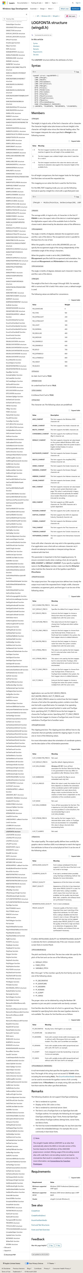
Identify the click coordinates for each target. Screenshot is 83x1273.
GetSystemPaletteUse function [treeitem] (16, 713)
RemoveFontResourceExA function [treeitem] (17, 1012)
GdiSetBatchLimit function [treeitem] (14, 446)
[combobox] (15, 19)
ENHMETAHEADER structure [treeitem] (15, 308)
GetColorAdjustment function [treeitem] (16, 536)
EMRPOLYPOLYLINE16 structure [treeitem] (16, 207)
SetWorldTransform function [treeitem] (15, 1192)
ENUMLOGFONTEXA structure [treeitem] (16, 344)
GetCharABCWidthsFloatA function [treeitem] (14, 483)
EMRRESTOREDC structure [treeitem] (15, 216)
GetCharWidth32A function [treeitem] (15, 509)
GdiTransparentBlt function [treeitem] (15, 449)
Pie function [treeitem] (10, 923)
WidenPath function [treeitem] (12, 1241)
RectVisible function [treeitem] (12, 1000)
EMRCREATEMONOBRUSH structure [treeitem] (15, 102)
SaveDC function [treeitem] (11, 1054)
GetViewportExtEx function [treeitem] (15, 765)
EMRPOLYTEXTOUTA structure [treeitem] (16, 210)
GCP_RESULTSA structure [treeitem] (14, 424)
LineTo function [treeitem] (11, 822)
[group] (56, 202)
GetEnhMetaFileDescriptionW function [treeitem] (16, 576)
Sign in (78, 3)
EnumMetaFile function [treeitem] (13, 360)
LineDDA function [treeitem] (12, 816)
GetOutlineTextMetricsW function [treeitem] (17, 670)
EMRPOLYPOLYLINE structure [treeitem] (16, 204)
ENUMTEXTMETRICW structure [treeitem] (16, 369)
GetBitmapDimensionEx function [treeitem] (16, 461)
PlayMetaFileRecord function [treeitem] (15, 936)
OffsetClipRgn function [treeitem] (13, 887)
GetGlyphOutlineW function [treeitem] (15, 611)
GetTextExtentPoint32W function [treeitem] (17, 737)
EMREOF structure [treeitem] (12, 116)
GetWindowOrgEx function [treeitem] (15, 774)
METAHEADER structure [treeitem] (14, 859)
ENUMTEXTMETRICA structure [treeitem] (16, 366)
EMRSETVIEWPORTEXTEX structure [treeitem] (14, 277)
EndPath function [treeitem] (12, 305)
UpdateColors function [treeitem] (13, 1235)
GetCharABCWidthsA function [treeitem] (16, 479)
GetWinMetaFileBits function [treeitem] (15, 777)
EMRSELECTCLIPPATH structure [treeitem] (16, 228)
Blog (28, 1268)
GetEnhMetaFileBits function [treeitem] (15, 567)
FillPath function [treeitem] (11, 406)
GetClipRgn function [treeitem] (12, 533)
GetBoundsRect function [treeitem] (14, 470)
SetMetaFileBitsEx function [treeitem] (15, 1131)
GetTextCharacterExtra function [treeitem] (16, 719)
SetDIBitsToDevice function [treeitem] (15, 1113)
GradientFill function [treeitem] (12, 801)
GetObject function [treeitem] (12, 654)
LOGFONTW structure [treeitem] (13, 835)
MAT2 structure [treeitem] (11, 856)
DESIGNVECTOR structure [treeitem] (14, 27)
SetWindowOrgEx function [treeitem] (15, 1186)
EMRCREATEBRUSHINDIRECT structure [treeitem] (15, 80)
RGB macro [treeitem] (10, 1036)
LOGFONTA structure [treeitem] (13, 832)
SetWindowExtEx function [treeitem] (14, 1183)
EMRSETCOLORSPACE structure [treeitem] (16, 249)
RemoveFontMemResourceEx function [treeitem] (15, 1004)
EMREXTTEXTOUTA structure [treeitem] (15, 137)
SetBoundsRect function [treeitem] (14, 1091)
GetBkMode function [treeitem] (13, 467)
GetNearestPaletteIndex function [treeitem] (17, 651)
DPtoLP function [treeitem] (11, 40)
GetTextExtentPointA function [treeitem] (15, 740)
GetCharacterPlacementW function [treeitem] (14, 504)
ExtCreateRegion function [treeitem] (14, 381)
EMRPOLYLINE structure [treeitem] (14, 198)
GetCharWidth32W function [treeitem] (15, 512)
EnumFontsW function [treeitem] (13, 338)
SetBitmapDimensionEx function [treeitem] (16, 1082)
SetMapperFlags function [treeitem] (14, 1128)
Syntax (35, 43)
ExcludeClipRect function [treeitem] (14, 375)
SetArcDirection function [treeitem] (14, 1076)
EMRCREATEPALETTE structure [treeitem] (16, 107)
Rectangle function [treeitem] (12, 994)
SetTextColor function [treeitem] (13, 1171)
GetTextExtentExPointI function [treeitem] (16, 728)
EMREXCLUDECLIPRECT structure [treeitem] (17, 119)
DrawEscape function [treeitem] (13, 43)
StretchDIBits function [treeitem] (13, 1198)
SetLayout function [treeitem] (12, 1122)
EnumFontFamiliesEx (66, 1076)
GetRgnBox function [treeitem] (12, 694)
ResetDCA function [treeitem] (12, 1024)
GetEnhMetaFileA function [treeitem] (14, 564)
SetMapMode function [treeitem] (13, 1125)
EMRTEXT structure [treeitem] (12, 299)
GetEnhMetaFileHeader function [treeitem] (16, 581)
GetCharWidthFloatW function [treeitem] (16, 521)
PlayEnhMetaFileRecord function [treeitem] (16, 930)
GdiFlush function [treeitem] (12, 436)
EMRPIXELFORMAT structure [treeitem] (15, 185)
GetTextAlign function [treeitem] (13, 716)
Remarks (36, 49)
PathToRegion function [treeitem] (13, 920)
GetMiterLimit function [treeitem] (13, 645)
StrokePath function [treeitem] (12, 1204)
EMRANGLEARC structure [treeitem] (14, 58)
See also (36, 55)
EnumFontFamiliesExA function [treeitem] (16, 326)
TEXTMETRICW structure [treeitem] (14, 1211)
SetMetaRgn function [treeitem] (13, 1134)
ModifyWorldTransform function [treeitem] (16, 868)
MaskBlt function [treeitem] (11, 853)
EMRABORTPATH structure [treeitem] (15, 52)
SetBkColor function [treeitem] (12, 1085)
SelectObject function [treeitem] (13, 1070)
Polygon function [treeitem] (11, 954)
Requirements (37, 52)
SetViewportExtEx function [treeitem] (14, 1177)
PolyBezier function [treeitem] (12, 945)
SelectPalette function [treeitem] (13, 1073)
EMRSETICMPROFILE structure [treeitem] (16, 258)
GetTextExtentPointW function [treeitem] (16, 746)
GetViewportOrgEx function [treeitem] (15, 768)
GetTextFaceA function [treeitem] (13, 749)
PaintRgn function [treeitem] (12, 905)
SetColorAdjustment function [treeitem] (15, 1097)
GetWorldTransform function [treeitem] (15, 780)
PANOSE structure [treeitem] (12, 914)
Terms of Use (6, 1272)
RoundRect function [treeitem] (12, 1051)
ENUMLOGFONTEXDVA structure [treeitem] (17, 347)
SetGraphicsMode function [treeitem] (15, 1119)
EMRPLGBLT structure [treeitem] (13, 188)
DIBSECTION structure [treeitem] (13, 30)
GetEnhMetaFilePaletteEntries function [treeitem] (16, 585)
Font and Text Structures (40, 1225)
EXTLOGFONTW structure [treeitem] (14, 390)
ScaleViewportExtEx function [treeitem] (15, 1057)
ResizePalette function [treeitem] (13, 1030)
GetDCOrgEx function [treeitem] (13, 548)
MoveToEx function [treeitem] (12, 871)
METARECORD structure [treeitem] (14, 862)
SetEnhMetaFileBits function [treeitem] (15, 1116)
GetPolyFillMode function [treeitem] (14, 682)
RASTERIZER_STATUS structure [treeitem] (16, 988)
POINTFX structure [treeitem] (12, 942)
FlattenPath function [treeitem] (13, 415)
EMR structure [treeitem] (11, 49)
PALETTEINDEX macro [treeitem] (13, 908)
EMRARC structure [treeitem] (12, 61)
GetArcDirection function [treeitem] (14, 452)
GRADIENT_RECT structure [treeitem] (15, 795)
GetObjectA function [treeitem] (13, 657)
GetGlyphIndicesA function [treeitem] (15, 602)
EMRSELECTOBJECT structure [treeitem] (15, 231)
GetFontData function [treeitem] (13, 593)
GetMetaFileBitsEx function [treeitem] (15, 636)
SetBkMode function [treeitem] (13, 1088)
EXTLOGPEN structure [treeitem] (13, 393)
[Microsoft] (4, 3)
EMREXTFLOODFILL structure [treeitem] (16, 131)
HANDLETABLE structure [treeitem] (14, 804)
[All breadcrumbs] (33, 16)
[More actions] (79, 16)
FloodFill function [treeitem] (11, 418)
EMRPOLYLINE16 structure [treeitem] (15, 201)
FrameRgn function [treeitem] (12, 421)
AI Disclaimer (6, 1268)
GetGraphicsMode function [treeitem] (15, 614)
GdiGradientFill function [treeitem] (14, 442)
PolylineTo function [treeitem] (12, 960)
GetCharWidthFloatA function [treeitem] (16, 518)
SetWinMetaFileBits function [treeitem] (15, 1189)
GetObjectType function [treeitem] (14, 660)
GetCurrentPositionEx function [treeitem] (16, 542)
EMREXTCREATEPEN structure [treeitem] (16, 128)
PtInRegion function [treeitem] (12, 982)
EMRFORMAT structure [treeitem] (13, 146)
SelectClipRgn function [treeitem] (13, 1067)
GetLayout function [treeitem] (12, 627)
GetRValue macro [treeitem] (12, 700)
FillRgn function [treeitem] (11, 409)
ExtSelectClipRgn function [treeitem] (14, 396)
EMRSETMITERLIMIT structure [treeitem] (16, 264)
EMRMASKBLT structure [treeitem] (14, 174)
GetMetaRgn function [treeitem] (13, 642)
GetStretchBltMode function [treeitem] (15, 706)
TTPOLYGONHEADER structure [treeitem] (16, 1229)
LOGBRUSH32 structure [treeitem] (14, 829)
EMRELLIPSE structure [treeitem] (13, 113)
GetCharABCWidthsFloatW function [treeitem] (15, 489)
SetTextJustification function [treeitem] (15, 1174)
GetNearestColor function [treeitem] (14, 648)
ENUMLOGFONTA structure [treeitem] (15, 341)
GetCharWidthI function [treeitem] (14, 524)
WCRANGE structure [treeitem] (13, 1238)
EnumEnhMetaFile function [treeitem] (15, 320)
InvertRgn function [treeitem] (12, 810)
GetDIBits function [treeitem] (12, 561)
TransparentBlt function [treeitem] (14, 1220)
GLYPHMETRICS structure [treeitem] (14, 783)
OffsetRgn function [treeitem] (12, 890)
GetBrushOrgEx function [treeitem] (14, 473)
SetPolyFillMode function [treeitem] (14, 1149)
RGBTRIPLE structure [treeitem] (13, 1042)
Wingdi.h (56, 16)
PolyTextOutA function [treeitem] (13, 972)
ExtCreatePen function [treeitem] (13, 378)
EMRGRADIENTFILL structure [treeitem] (15, 164)
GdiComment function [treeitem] (13, 433)
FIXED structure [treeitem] (11, 412)
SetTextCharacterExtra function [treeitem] (16, 1168)
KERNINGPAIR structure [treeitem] (14, 813)
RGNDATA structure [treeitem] (12, 1045)
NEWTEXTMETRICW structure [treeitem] (16, 884)
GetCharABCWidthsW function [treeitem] (16, 497)
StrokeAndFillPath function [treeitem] (15, 1201)
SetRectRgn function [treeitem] (13, 1152)
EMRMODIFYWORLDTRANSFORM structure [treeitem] (17, 178)
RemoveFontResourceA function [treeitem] (16, 1009)
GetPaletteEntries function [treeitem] (14, 673)
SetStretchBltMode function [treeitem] (15, 1159)
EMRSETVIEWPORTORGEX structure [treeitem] (14, 282)
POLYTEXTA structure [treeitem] (13, 969)
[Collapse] (26, 14)
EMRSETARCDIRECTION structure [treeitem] (17, 237)
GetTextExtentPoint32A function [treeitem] (16, 734)
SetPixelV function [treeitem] (12, 1146)
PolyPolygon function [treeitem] (13, 963)
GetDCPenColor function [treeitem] (14, 551)
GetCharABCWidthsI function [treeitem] (15, 494)
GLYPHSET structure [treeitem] (12, 786)
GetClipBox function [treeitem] (12, 530)
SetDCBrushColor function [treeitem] (15, 1100)
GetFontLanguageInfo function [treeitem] (16, 596)
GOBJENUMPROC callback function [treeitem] (15, 790)
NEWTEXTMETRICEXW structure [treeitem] (16, 881)
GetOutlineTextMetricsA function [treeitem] (17, 667)
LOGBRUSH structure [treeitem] (13, 825)
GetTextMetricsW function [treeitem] (14, 762)
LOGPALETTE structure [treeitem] (13, 838)
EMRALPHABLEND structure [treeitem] (15, 55)
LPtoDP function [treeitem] (11, 844)
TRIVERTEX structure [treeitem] (12, 1223)
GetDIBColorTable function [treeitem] (15, 558)
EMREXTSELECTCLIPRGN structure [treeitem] (17, 134)
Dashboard (75, 9)
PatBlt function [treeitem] (11, 917)
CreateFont (35, 1211)
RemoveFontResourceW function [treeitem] (17, 1021)
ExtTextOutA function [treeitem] (13, 399)
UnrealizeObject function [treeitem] (14, 1232)
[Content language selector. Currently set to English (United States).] (12, 1263)
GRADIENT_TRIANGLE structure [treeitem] (16, 798)
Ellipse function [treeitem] (11, 46)
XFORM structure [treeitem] (12, 1244)
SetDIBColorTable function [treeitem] (14, 1106)
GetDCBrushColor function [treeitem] (15, 545)
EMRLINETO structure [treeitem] (13, 171)
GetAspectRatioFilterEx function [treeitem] (16, 455)
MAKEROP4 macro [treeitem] (12, 850)
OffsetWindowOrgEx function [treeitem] (15, 896)
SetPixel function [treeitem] (11, 1143)
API (38, 16)
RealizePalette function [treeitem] (13, 991)
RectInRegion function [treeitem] (13, 997)
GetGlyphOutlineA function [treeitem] (15, 608)
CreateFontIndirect (38, 1215)
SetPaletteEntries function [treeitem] (14, 1140)
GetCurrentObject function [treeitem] (15, 539)
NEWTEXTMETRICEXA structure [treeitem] (16, 878)
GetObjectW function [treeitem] (13, 664)
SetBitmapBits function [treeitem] (13, 1079)
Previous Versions (19, 1268)
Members (36, 46)
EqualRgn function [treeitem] (12, 372)
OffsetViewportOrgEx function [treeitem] (16, 893)
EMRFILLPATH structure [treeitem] (14, 140)
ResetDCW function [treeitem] (12, 1027)
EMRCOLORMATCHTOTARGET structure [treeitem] (16, 74)
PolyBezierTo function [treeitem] (13, 948)
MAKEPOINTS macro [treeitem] (13, 847)
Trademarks (16, 1272)
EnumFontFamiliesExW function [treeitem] (16, 329)
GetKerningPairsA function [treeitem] (15, 621)
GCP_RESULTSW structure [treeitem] (14, 427)
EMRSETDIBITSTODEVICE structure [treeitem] (14, 253)
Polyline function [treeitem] (11, 957)
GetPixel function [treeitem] (11, 679)
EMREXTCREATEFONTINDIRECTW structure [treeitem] (17, 123)
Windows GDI (45, 16)
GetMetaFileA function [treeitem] (13, 633)
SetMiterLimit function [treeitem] (13, 1137)
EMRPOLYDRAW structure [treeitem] (14, 192)
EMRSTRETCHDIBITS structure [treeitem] (16, 296)
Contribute (37, 1268)
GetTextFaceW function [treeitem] (13, 752)
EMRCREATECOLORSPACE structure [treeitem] (14, 85)
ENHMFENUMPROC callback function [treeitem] (15, 315)
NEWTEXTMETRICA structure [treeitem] (15, 874)
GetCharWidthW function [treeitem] (14, 527)
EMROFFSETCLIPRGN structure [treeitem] (16, 182)
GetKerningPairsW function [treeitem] (15, 624)
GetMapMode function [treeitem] (13, 630)
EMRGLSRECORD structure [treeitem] (15, 161)
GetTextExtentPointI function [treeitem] (15, 743)
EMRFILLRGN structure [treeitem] (13, 143)
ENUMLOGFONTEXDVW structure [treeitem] (17, 350)
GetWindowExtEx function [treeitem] (14, 771)
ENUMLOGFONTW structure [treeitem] (15, 357)
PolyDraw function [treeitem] (12, 951)
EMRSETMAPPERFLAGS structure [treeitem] (17, 261)
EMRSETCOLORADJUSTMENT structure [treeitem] (16, 244)
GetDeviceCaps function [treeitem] (14, 555)
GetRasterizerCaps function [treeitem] (15, 688)
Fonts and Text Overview (40, 1229)
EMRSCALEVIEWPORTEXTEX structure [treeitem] (15, 223)
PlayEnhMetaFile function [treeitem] (14, 927)
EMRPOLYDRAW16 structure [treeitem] (15, 195)
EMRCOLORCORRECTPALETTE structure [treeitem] (16, 68)
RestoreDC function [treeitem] (12, 1033)
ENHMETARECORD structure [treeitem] (15, 311)
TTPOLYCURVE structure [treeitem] (14, 1226)
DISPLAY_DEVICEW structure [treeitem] (15, 37)
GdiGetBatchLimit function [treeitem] (15, 439)
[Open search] (73, 3)
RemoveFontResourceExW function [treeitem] (14, 1016)
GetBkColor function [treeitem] (13, 464)
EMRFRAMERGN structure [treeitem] (14, 150)
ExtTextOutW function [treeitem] (13, 403)
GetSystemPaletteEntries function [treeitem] (17, 709)
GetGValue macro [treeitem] (12, 618)
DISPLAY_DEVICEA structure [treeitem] (15, 33)
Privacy (46, 1268)
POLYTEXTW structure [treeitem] (13, 979)
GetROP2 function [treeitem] (12, 697)
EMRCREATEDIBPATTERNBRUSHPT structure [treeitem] (17, 97)
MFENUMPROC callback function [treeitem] (17, 865)
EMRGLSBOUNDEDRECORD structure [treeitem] (15, 157)
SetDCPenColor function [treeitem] (14, 1103)
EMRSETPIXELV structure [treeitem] (14, 273)
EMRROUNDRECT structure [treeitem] (15, 219)
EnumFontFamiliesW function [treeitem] (15, 332)
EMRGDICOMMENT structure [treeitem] (16, 153)
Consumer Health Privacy (61, 1268)
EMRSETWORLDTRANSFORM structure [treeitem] (15, 288)
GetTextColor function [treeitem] (13, 722)
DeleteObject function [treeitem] (13, 24)
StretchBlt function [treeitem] (12, 1195)
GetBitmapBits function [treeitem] (13, 458)
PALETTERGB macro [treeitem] (12, 911)
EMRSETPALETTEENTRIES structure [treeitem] (14, 268)
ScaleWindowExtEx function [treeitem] (15, 1061)
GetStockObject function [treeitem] (14, 703)
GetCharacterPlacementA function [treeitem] (17, 500)
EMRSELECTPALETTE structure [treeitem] (16, 234)
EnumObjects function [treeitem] (13, 363)
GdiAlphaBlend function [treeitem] (14, 430)
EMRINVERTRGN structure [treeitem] (14, 168)
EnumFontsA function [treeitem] (13, 335)
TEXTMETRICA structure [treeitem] (14, 1208)
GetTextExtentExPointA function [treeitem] (16, 725)
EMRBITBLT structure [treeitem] (13, 64)
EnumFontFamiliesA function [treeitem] (15, 323)
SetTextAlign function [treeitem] (13, 1165)
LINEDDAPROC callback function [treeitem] (17, 819)
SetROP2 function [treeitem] (12, 1155)
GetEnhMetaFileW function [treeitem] (15, 590)
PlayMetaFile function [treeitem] (13, 933)
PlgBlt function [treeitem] (11, 939)
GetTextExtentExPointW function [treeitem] (16, 731)
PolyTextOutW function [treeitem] (13, 976)
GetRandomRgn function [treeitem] (14, 685)
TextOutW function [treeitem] (12, 1217)
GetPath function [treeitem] (11, 676)
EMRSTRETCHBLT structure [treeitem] (15, 293)
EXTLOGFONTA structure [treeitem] (14, 387)
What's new (65, 9)
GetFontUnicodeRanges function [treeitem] (17, 599)
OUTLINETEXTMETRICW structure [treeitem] (17, 902)
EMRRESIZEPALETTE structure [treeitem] (16, 213)
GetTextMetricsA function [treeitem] (14, 758)
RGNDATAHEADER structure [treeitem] (15, 1048)
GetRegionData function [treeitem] (14, 691)
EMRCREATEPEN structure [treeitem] (14, 110)
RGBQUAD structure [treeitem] (13, 1039)
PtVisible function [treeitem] (12, 985)
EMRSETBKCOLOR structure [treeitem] (15, 240)
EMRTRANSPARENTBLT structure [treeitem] (16, 302)
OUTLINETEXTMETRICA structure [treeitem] (17, 899)
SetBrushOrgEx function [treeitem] (14, 1094)
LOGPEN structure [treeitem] (12, 841)
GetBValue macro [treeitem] (12, 476)
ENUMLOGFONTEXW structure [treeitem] (16, 354)
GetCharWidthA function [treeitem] (14, 515)
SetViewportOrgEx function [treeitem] (15, 1180)
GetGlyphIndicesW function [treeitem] (15, 605)
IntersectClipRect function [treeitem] (14, 807)
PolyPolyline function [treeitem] (13, 966)
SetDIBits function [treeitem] (12, 1110)
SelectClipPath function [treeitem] (14, 1064)
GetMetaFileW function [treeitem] (13, 639)
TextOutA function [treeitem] (12, 1214)
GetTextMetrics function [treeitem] (14, 755)
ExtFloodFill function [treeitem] (12, 384)
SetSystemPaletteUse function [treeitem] (16, 1162)
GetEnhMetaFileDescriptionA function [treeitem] (15, 571)
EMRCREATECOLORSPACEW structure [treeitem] (15, 91)
